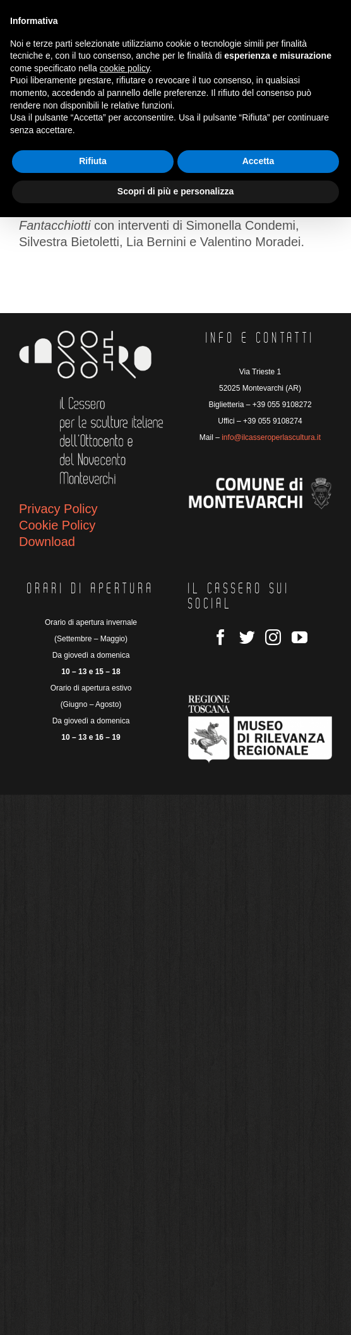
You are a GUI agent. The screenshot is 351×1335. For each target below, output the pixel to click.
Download (47, 542)
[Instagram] (273, 637)
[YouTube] (299, 637)
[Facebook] (221, 637)
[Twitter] (247, 637)
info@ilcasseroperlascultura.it (271, 437)
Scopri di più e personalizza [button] (175, 191)
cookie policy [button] (125, 68)
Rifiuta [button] (93, 161)
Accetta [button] (258, 161)
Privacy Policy (58, 509)
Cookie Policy (57, 525)
